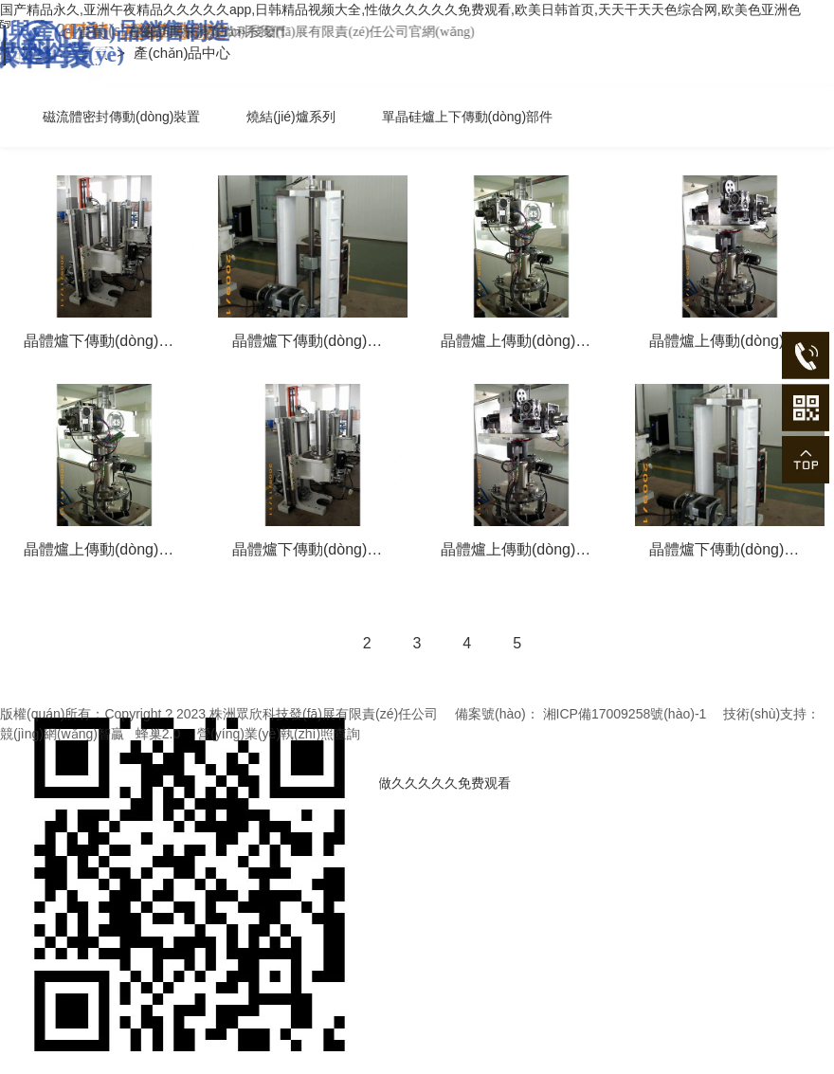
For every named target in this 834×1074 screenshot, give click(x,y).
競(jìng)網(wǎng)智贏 (62, 733)
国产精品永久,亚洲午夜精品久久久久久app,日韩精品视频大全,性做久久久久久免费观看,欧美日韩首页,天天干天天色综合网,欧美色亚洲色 (400, 9)
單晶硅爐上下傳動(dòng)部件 (467, 116)
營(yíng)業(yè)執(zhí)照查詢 (278, 733)
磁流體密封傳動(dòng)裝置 (121, 116)
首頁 (174, 32)
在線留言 (236, 32)
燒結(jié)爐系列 (290, 116)
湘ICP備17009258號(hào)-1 (625, 713)
